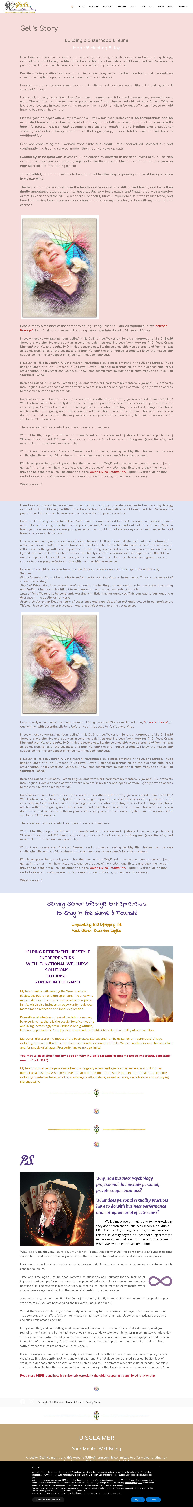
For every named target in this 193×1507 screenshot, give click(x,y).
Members (182, 7)
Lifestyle (121, 7)
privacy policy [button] (101, 1472)
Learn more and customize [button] (48, 1500)
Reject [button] (138, 1500)
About (81, 7)
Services (93, 7)
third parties (79, 1480)
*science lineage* (156, 722)
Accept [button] (153, 1500)
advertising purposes (133, 1483)
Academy (107, 7)
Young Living (147, 7)
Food (133, 7)
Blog (170, 7)
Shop (161, 7)
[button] (159, 1467)
